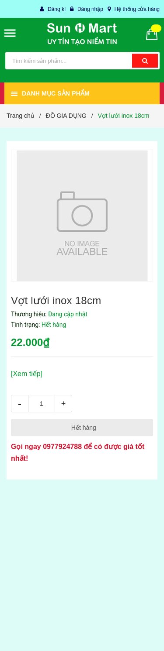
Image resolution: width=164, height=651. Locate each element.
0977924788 (62, 446)
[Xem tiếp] (26, 373)
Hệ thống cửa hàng (137, 9)
